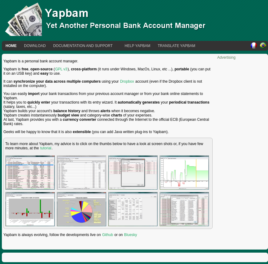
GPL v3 (61, 69)
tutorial (45, 148)
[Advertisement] (241, 152)
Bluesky (130, 235)
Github (107, 235)
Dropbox (127, 81)
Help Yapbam (137, 46)
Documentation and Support (83, 46)
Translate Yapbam (176, 46)
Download (35, 46)
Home (11, 46)
